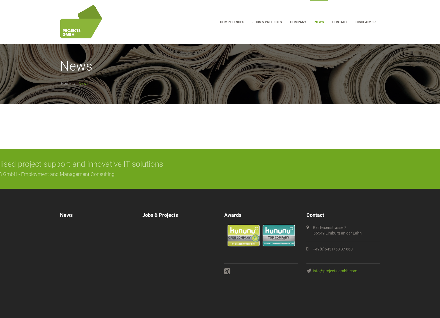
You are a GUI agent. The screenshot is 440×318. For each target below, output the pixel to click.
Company (298, 22)
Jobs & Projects (267, 22)
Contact (339, 22)
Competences (232, 22)
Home (66, 83)
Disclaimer (366, 22)
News (319, 22)
